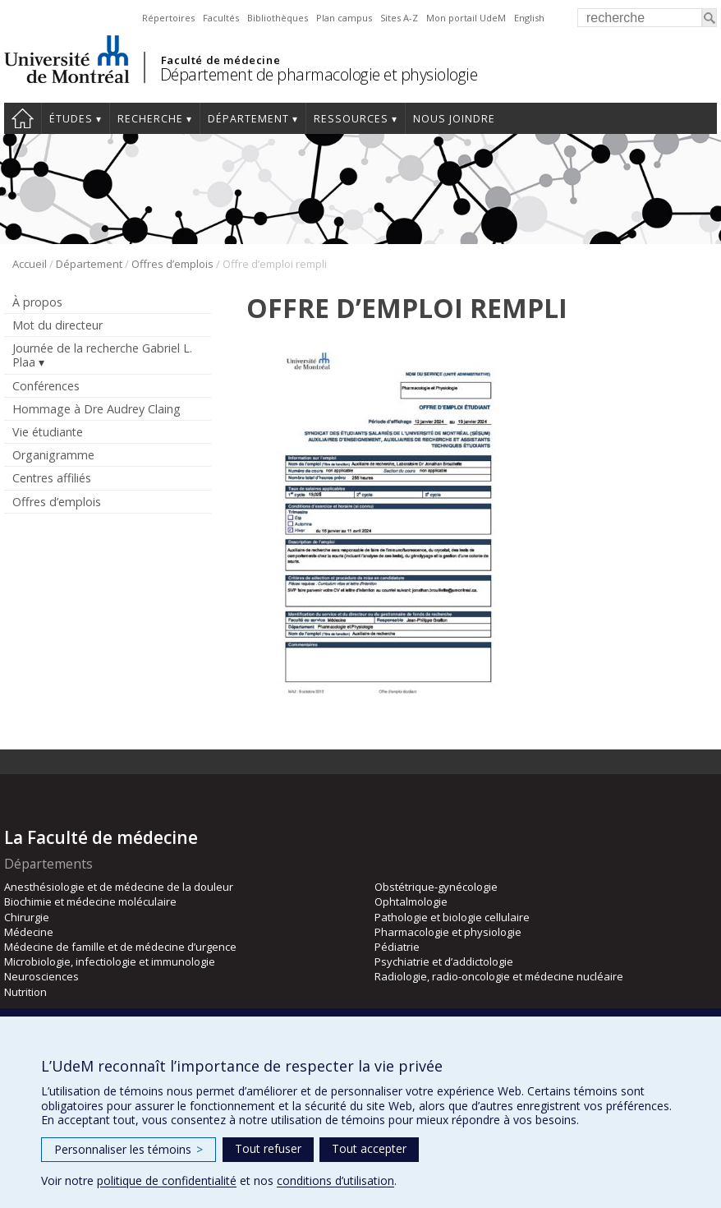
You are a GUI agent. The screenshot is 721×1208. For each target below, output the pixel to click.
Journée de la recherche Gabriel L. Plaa (102, 355)
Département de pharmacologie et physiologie (319, 74)
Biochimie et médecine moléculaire (90, 901)
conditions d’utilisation (335, 1180)
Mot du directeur (57, 325)
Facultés (221, 18)
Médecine (28, 931)
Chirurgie (26, 917)
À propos (37, 302)
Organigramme (53, 455)
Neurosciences (41, 976)
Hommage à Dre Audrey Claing (96, 409)
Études (71, 119)
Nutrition (25, 991)
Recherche (150, 119)
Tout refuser (268, 1148)
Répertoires (168, 18)
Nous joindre (454, 119)
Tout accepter (369, 1148)
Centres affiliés (51, 478)
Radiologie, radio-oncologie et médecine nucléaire (498, 976)
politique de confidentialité (167, 1180)
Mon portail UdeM (466, 18)
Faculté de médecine (220, 60)
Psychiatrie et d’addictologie (443, 961)
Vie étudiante (47, 432)
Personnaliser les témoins (128, 1149)
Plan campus (344, 18)
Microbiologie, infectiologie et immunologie (109, 961)
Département (248, 119)
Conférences (46, 386)
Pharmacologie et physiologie (447, 931)
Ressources (351, 119)
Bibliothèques (277, 18)
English (529, 18)
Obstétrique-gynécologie (436, 886)
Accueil (22, 118)
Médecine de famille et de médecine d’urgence (120, 946)
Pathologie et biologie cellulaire (452, 917)
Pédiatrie (397, 946)
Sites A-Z (399, 18)
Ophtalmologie (411, 901)
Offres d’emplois (172, 263)
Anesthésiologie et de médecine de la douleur (118, 886)
